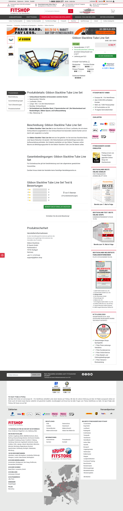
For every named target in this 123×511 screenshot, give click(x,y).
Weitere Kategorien (107, 17)
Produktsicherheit (14, 109)
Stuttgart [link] (25, 448)
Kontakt (32, 1)
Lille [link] (9, 479)
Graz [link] (9, 431)
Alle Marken (87, 477)
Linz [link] (26, 431)
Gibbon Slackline (49, 26)
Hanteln (86, 445)
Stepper (86, 456)
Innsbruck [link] (15, 431)
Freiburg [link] (34, 440)
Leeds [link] (16, 455)
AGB (47, 423)
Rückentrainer (88, 466)
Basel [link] (10, 469)
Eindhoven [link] (33, 462)
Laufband (86, 428)
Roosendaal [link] (11, 464)
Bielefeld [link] (26, 436)
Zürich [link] (24, 469)
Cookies (48, 426)
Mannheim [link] (30, 444)
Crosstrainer (87, 423)
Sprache (101, 1)
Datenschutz (66, 423)
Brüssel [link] (17, 474)
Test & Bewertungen (15, 105)
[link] (95, 124)
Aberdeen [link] (11, 455)
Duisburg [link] (18, 440)
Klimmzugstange (89, 468)
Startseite (9, 26)
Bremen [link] (25, 438)
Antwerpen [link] (11, 474)
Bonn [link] (36, 436)
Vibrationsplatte (88, 473)
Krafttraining (32, 17)
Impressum (20, 1)
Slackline (40, 26)
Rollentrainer (87, 454)
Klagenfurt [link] (21, 431)
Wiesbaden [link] (32, 448)
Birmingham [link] (22, 455)
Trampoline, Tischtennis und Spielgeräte (55, 17)
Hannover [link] (17, 442)
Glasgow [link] (10, 457)
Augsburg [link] (16, 436)
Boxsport (86, 447)
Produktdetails (13, 93)
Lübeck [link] (24, 444)
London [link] (16, 457)
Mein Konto (110, 1)
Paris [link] (12, 479)
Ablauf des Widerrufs (68, 431)
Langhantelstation (89, 459)
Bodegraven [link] (19, 462)
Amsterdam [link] (11, 462)
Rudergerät (87, 431)
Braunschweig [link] (17, 438)
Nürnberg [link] (16, 446)
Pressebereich (66, 440)
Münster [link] (10, 446)
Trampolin (86, 435)
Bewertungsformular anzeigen (57, 207)
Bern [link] (13, 469)
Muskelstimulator (89, 470)
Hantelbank (87, 440)
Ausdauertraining (15, 17)
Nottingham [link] (30, 457)
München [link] (36, 444)
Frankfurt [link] (28, 440)
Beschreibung (13, 97)
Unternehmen (12, 1)
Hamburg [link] (11, 442)
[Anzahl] (105, 53)
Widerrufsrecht (66, 428)
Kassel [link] (36, 442)
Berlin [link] (21, 436)
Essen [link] (23, 440)
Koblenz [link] (10, 444)
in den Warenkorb (105, 56)
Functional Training (89, 461)
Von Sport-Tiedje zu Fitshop (16, 397)
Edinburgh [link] (36, 455)
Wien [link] (35, 431)
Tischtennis (87, 438)
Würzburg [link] (11, 450)
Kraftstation (87, 433)
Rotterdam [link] (19, 464)
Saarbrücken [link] (12, 448)
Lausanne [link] (18, 469)
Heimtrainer (87, 452)
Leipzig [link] (19, 444)
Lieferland (93, 1)
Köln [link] (15, 444)
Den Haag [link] (27, 462)
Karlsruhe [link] (30, 442)
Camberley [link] (30, 455)
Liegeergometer (88, 449)
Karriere (27, 1)
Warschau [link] (11, 489)
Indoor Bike (87, 442)
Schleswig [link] (19, 448)
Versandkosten (50, 428)
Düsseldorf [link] (11, 440)
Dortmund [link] (31, 438)
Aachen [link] (10, 436)
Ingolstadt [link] (24, 442)
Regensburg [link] (23, 446)
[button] (20, 62)
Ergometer (87, 426)
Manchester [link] (22, 457)
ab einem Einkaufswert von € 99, (84, 52)
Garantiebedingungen (15, 101)
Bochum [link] (31, 436)
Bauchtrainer (87, 463)
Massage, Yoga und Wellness (85, 17)
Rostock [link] (30, 446)
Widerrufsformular (51, 431)
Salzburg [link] (31, 431)
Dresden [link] (36, 438)
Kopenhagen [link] (12, 484)
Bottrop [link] (10, 438)
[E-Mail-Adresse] (19, 375)
